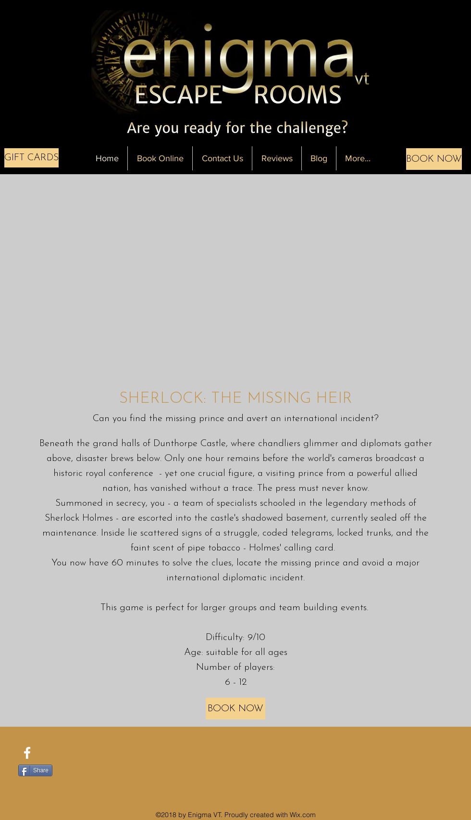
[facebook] (27, 753)
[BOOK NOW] (434, 159)
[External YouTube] (235, 278)
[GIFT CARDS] (31, 157)
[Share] (35, 770)
